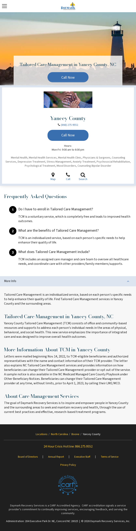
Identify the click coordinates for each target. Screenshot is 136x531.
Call (68, 176)
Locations (41, 434)
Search (83, 176)
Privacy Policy (68, 465)
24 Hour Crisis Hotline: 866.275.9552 (68, 446)
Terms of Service (109, 457)
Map (53, 176)
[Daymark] (68, 6)
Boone (75, 434)
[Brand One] (68, 485)
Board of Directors (28, 457)
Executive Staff (82, 457)
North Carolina (59, 434)
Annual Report (56, 457)
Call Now (68, 77)
